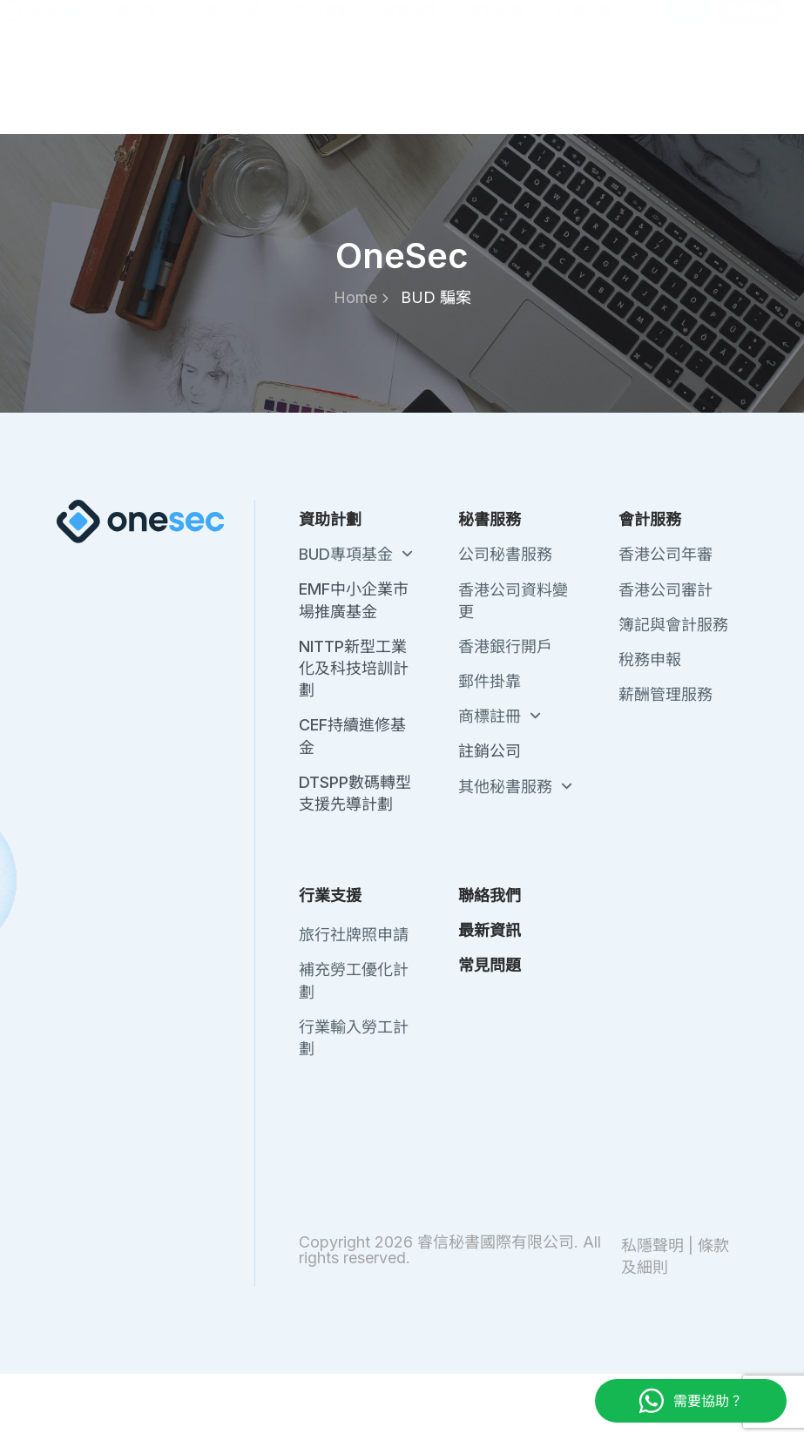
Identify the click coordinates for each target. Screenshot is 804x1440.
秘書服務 (422, 91)
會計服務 (510, 91)
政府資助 (335, 91)
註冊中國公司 (247, 90)
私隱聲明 (652, 1245)
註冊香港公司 (158, 90)
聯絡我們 (507, 25)
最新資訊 (580, 25)
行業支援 (597, 91)
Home (361, 297)
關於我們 (434, 25)
